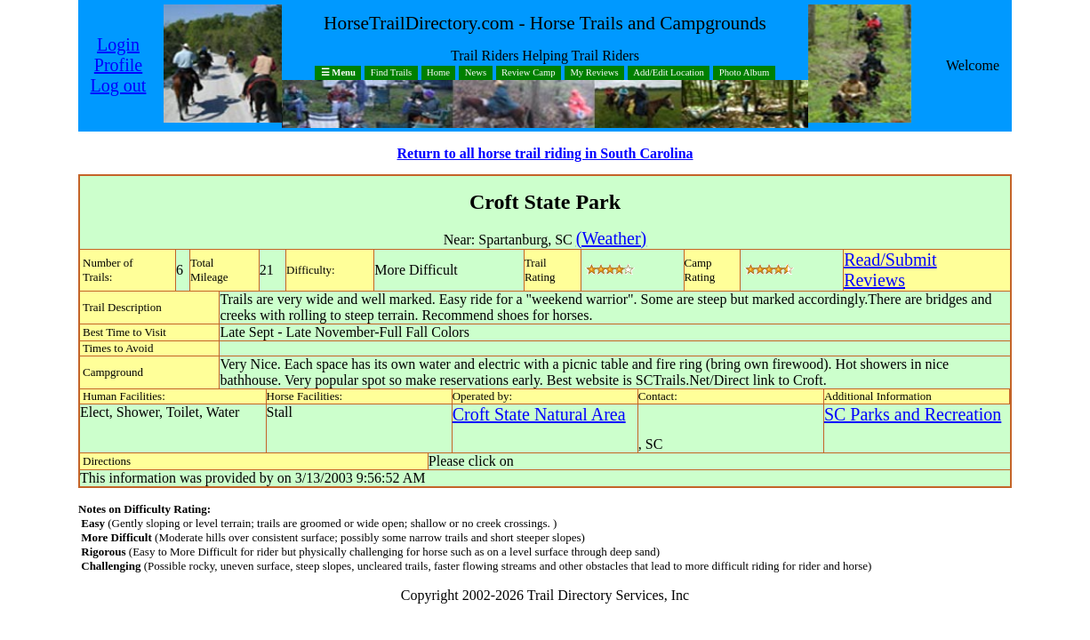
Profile (118, 65)
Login (118, 44)
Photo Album (744, 73)
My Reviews (594, 73)
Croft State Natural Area (539, 414)
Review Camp (528, 73)
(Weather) (611, 238)
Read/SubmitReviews (890, 270)
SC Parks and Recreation (912, 414)
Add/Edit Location (668, 73)
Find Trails (392, 73)
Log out (119, 85)
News (475, 73)
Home (438, 73)
